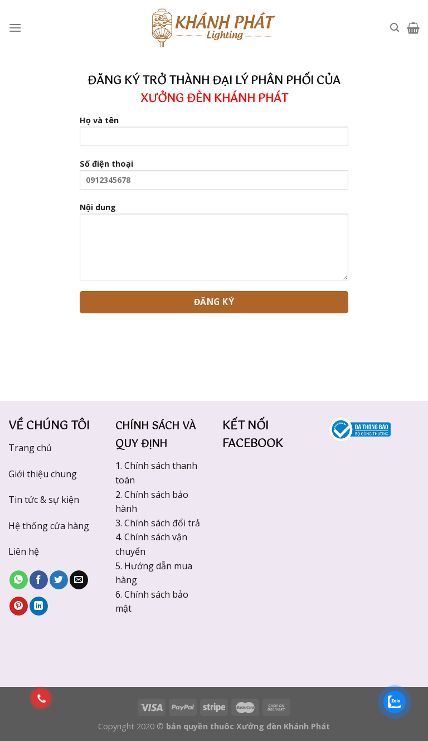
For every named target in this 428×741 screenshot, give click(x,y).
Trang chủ (30, 448)
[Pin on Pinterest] (18, 606)
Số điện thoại (214, 177)
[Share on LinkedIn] (39, 606)
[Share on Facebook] (39, 579)
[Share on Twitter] (59, 579)
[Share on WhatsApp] (18, 579)
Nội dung (214, 245)
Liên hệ (23, 551)
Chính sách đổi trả (162, 523)
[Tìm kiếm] (394, 27)
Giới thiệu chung (42, 474)
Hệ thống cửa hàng (48, 526)
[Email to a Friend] (79, 579)
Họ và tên (214, 134)
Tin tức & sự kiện (43, 499)
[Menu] (15, 27)
